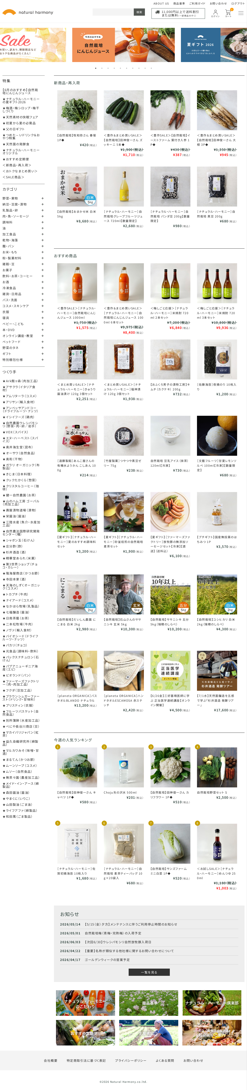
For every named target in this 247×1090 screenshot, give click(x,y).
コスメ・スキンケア (15, 306)
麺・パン (8, 246)
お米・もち (9, 252)
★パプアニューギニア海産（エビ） (20, 667)
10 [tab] (151, 68)
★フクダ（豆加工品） (17, 690)
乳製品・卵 (10, 210)
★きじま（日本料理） (17, 474)
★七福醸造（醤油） (16, 612)
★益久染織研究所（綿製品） (20, 743)
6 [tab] (127, 68)
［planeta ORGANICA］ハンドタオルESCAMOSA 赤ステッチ (123, 700)
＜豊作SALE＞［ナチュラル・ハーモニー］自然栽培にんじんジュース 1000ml (76, 312)
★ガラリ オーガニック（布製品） (21, 466)
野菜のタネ (10, 347)
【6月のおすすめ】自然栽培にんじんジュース (20, 91)
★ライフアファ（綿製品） (20, 810)
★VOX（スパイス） (15, 432)
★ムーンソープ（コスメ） (19, 765)
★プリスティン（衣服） (18, 705)
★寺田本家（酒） (14, 579)
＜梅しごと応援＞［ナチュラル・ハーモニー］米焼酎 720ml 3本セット (216, 312)
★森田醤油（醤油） (16, 792)
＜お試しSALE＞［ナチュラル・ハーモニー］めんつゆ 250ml (216, 873)
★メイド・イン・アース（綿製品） (20, 785)
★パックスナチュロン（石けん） (20, 658)
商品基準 (179, 3)
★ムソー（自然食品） (17, 771)
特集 (6, 80)
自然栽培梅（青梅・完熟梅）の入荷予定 (113, 933)
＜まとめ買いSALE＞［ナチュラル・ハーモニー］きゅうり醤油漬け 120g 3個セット (76, 389)
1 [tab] (96, 68)
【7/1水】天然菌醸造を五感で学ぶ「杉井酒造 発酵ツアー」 (215, 700)
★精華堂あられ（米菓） (19, 558)
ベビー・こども (13, 324)
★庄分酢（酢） (12, 546)
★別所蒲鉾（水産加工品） (21, 720)
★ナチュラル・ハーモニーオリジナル (21, 151)
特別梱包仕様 (12, 359)
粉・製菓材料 (11, 258)
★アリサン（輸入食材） (19, 402)
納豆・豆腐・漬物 (14, 204)
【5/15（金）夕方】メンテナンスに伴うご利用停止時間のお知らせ (131, 924)
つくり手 (9, 371)
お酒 (5, 282)
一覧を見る (149, 972)
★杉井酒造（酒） (14, 552)
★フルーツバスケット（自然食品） (20, 712)
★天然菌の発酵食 (15, 144)
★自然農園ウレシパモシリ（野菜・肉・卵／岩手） (20, 424)
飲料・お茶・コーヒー (17, 276)
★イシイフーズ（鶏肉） (18, 417)
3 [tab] (108, 68)
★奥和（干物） (12, 459)
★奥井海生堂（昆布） (18, 447)
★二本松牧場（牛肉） (18, 624)
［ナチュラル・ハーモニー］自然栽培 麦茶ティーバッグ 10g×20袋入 (123, 873)
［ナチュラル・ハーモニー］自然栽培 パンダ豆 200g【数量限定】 (170, 216)
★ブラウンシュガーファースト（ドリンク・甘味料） (21, 697)
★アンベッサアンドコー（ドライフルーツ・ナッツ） (20, 409)
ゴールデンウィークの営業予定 (107, 959)
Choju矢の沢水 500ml (120, 792)
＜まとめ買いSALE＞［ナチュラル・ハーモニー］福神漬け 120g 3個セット (122, 389)
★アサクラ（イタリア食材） (19, 388)
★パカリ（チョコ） (15, 645)
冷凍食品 (9, 288)
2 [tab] (102, 68)
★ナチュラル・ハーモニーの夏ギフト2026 (21, 100)
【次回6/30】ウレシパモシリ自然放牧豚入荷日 (118, 942)
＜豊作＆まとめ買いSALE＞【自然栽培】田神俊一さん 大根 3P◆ (216, 140)
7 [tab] (133, 68)
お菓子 (7, 270)
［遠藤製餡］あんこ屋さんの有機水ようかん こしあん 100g (76, 465)
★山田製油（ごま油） (17, 804)
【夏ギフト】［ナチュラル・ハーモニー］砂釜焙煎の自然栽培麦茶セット (123, 541)
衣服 (5, 312)
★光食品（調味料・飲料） (20, 651)
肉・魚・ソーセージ (15, 216)
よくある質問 (165, 1060)
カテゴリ (9, 189)
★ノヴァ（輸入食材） (17, 630)
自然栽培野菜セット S (212, 792)
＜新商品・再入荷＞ (17, 165)
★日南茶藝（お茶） (16, 618)
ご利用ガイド (197, 3)
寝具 (5, 318)
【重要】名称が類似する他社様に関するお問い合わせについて (129, 951)
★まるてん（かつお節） (19, 759)
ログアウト (238, 3)
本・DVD (8, 330)
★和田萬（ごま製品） (17, 816)
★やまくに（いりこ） (16, 798)
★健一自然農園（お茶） (19, 495)
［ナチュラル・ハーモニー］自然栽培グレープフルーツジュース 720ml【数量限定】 (123, 216)
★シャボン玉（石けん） (18, 540)
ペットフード (11, 341)
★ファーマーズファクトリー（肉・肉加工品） (20, 682)
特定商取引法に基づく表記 (86, 1060)
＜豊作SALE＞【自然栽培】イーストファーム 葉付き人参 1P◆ (170, 140)
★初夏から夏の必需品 (19, 123)
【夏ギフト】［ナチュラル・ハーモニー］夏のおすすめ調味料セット (77, 541)
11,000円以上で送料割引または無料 (180, 13)
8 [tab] (139, 68)
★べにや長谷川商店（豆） (21, 726)
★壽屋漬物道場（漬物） (19, 510)
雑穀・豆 (8, 264)
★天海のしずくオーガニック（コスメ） (21, 586)
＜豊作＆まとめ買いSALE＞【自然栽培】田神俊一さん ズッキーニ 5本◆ (123, 140)
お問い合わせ (218, 3)
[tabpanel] (123, 45)
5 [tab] (120, 68)
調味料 (7, 222)
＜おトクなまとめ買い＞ (20, 171)
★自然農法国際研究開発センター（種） (21, 532)
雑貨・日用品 (11, 294)
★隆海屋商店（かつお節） (21, 573)
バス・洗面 (9, 300)
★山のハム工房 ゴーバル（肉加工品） (21, 502)
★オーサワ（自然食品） (19, 453)
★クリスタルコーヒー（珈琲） (20, 487)
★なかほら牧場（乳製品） (21, 606)
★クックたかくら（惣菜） (19, 480)
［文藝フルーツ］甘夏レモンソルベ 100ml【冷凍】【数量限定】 (217, 465)
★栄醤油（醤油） (14, 516)
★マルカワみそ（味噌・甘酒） (20, 752)
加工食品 (9, 234)
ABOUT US (161, 3)
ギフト (7, 353)
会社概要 (50, 1060)
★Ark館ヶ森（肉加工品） (20, 381)
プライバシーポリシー (131, 1060)
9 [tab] (145, 68)
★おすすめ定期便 (15, 159)
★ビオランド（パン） (16, 675)
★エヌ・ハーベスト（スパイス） (20, 439)
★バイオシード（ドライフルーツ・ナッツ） (20, 637)
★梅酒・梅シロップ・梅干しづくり (20, 109)
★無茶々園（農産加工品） (21, 777)
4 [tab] (114, 68)
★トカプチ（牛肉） (15, 594)
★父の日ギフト (13, 129)
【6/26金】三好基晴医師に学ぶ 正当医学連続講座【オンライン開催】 (170, 700)
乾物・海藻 (10, 240)
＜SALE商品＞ (13, 177)
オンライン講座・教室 (17, 336)
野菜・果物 (10, 198)
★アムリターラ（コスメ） (19, 396)
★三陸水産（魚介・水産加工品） (21, 523)
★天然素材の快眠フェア (20, 117)
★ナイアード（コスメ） (18, 600)
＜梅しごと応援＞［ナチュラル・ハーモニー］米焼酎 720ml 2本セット (169, 312)
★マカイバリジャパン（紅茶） (20, 734)
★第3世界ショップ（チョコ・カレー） (19, 565)
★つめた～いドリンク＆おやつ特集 (21, 136)
